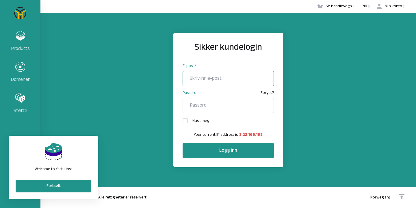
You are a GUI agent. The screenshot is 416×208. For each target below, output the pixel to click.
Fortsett (54, 186)
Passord (189, 93)
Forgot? (267, 93)
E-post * (189, 66)
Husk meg (196, 121)
